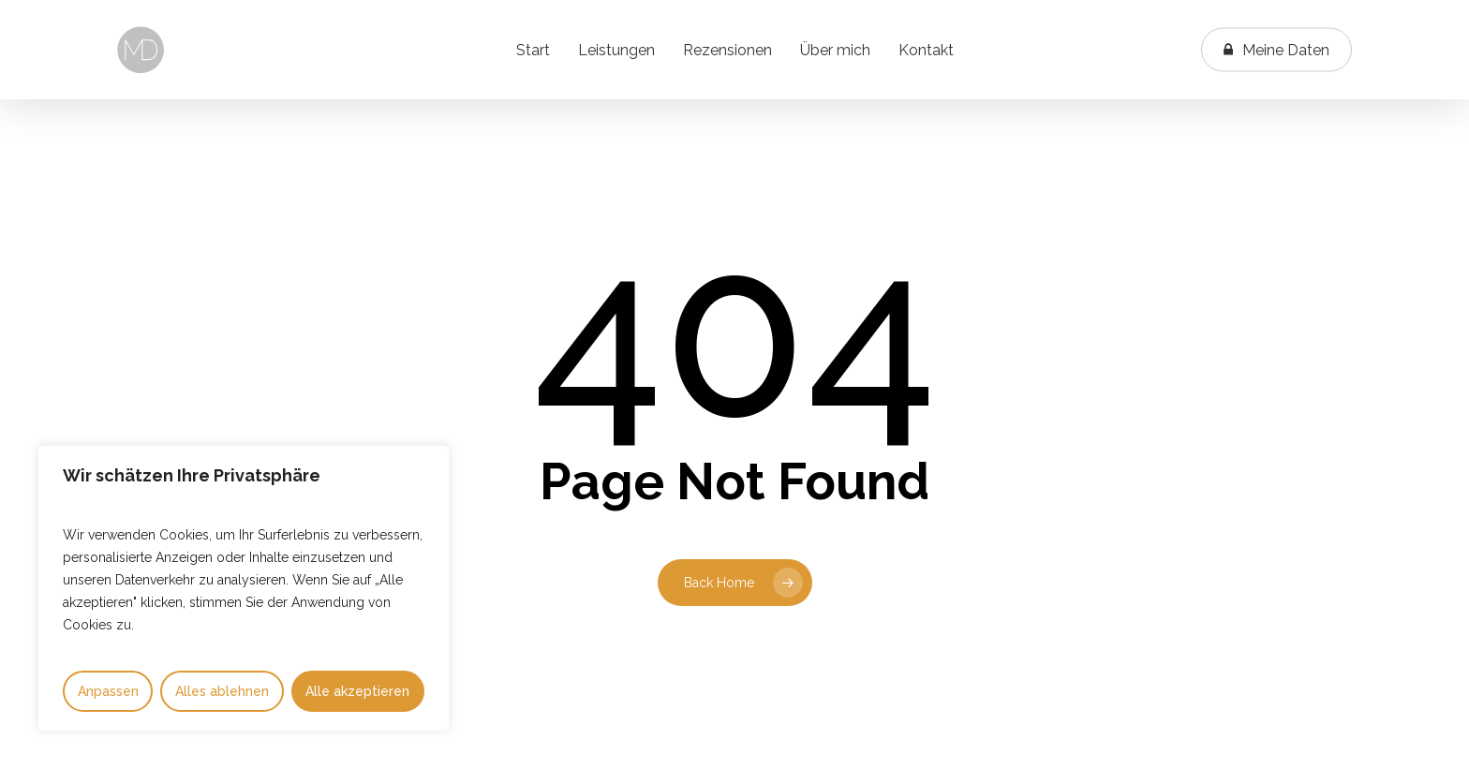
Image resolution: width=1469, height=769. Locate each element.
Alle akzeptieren (357, 691)
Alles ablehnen (222, 691)
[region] (243, 588)
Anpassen (108, 691)
